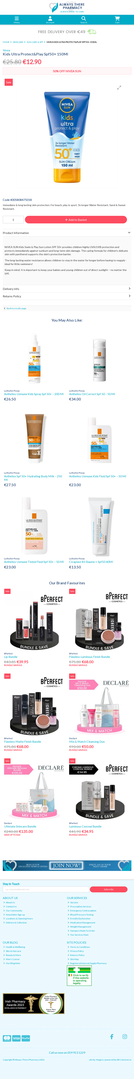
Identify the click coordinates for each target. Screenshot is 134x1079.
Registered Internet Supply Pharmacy (87, 963)
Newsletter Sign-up (14, 914)
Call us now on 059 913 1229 (67, 1052)
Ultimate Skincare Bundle (20, 826)
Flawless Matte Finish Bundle (22, 741)
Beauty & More (12, 955)
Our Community (12, 910)
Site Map (73, 959)
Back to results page (16, 308)
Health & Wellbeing (14, 947)
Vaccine (73, 902)
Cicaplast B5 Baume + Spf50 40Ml (91, 561)
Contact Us (10, 906)
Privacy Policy (76, 951)
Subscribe (108, 889)
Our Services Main (78, 934)
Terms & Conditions (79, 947)
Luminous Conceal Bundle (85, 826)
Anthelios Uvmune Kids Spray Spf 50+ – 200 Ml (34, 394)
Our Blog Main (11, 963)
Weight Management (79, 926)
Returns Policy (76, 955)
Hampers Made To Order (81, 930)
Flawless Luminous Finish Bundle (89, 656)
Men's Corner (11, 959)
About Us (9, 902)
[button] (119, 88)
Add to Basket (76, 219)
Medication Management (81, 922)
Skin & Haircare (12, 951)
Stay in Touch (11, 884)
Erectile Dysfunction (79, 918)
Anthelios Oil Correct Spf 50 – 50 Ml (92, 394)
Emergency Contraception (82, 910)
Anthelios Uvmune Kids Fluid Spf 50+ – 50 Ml (97, 476)
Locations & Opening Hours (18, 918)
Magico (99, 1059)
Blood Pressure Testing (80, 914)
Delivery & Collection (15, 922)
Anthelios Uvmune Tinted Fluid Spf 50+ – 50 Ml (34, 561)
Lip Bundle (10, 656)
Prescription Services (79, 906)
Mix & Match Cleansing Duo (87, 741)
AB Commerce (124, 1059)
